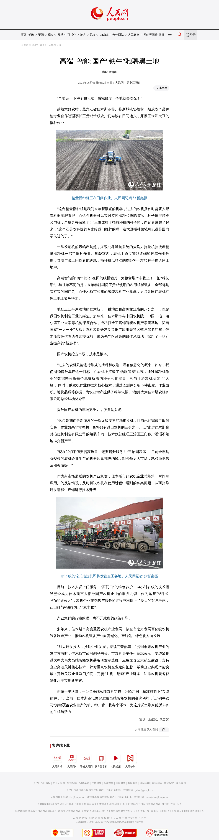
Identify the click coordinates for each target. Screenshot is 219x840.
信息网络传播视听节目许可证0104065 (35, 811)
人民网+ (72, 760)
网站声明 (145, 783)
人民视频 (115, 760)
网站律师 (157, 783)
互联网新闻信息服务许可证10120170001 (59, 804)
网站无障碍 (150, 34)
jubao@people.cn (144, 790)
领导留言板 (101, 760)
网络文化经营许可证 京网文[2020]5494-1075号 (83, 811)
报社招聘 (72, 783)
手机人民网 (86, 760)
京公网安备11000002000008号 (187, 811)
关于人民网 (59, 783)
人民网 (25, 45)
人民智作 (130, 760)
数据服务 (133, 783)
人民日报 (57, 760)
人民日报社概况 (42, 783)
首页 (23, 34)
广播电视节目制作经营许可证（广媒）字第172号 (155, 804)
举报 (161, 34)
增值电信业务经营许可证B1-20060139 (104, 804)
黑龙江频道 (38, 45)
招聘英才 (84, 783)
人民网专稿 (55, 45)
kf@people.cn (78, 797)
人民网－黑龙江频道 (128, 82)
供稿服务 (120, 783)
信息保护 (169, 783)
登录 (193, 34)
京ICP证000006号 (160, 811)
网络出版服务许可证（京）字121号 (129, 811)
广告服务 (96, 783)
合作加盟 (109, 783)
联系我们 (181, 783)
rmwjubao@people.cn (157, 797)
